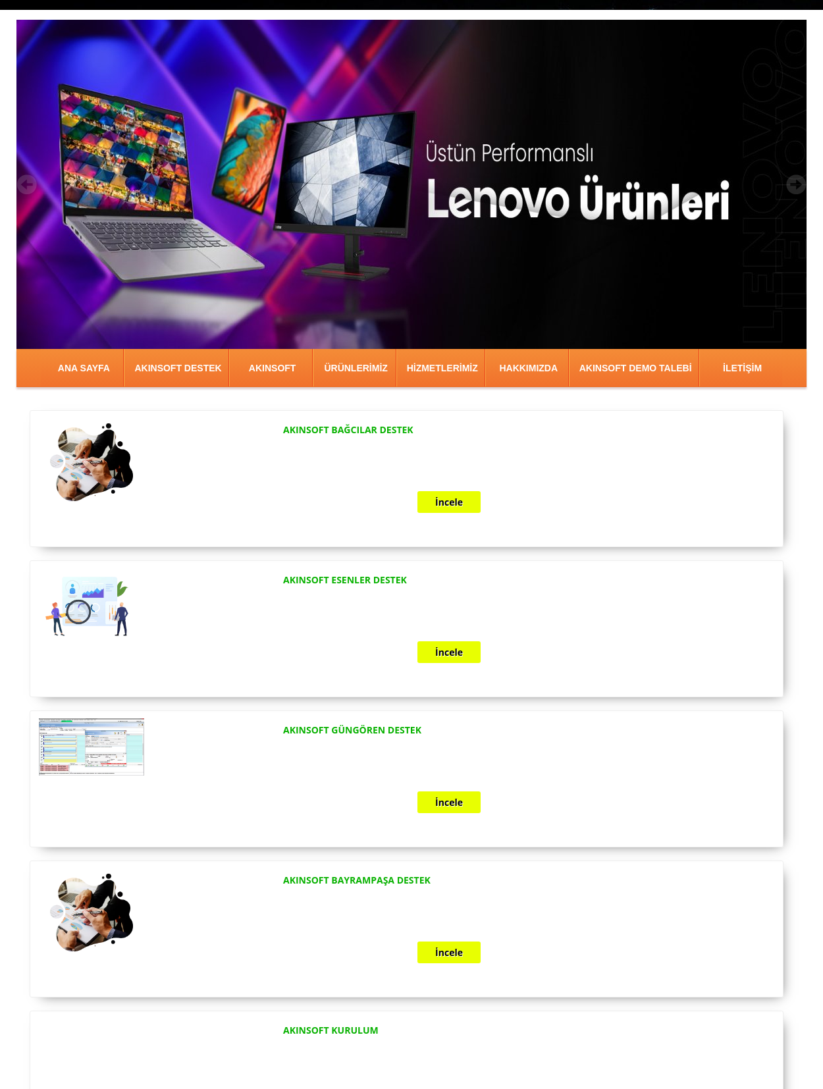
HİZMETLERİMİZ (442, 368)
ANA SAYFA (84, 368)
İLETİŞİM (742, 368)
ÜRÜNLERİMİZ (355, 368)
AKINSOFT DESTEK (177, 368)
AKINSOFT (272, 368)
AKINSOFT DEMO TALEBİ (635, 368)
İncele (449, 502)
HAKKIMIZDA (528, 368)
